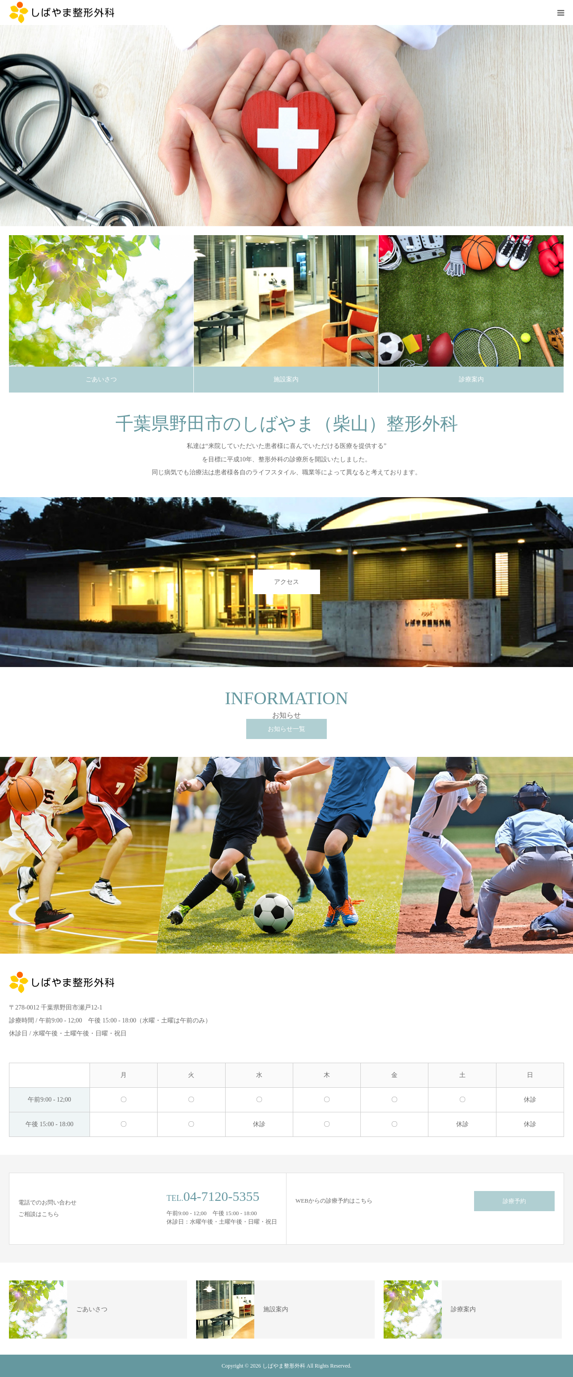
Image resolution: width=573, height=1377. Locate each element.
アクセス (286, 582)
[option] (286, 125)
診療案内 (471, 379)
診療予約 (514, 1201)
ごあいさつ (101, 379)
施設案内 (286, 379)
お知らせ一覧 (286, 729)
